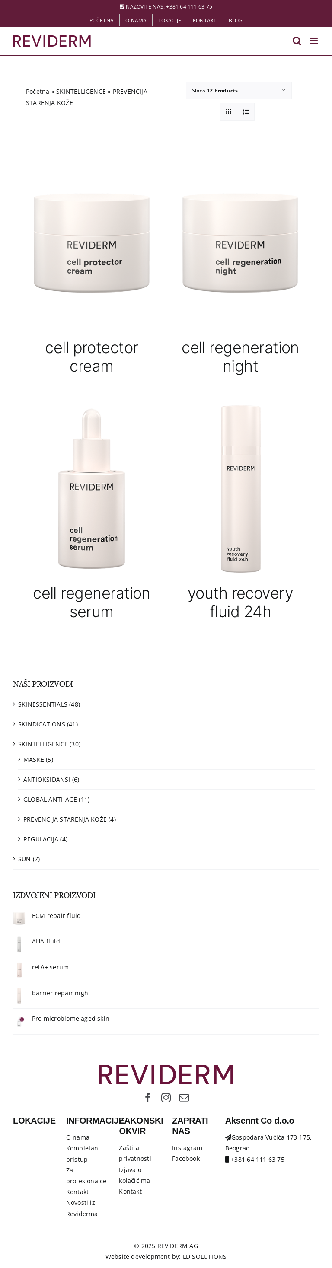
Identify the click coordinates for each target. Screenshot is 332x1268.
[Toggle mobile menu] (314, 40)
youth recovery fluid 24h (240, 602)
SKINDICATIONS (41, 724)
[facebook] (148, 1097)
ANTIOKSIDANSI (46, 779)
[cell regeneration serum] (91, 488)
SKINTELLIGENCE (81, 91)
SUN (24, 859)
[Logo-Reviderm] (166, 1068)
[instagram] (166, 1097)
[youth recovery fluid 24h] (240, 488)
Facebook (186, 1158)
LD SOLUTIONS (205, 1256)
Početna (37, 91)
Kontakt (77, 1192)
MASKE (33, 759)
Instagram (187, 1148)
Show (215, 90)
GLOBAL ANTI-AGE (50, 799)
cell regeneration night (240, 357)
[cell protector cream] (91, 243)
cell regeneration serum (91, 602)
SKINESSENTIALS (42, 704)
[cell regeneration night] (240, 243)
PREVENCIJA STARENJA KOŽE (65, 819)
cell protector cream (91, 357)
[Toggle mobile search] (297, 40)
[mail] (184, 1097)
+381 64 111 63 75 (189, 6)
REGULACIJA (40, 839)
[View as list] (245, 111)
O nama (77, 1137)
